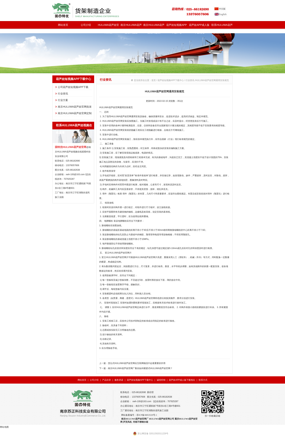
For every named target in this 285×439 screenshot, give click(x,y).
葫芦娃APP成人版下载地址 (199, 26)
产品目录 (106, 380)
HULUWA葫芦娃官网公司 (161, 419)
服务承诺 (119, 380)
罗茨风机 (127, 422)
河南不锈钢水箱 (140, 422)
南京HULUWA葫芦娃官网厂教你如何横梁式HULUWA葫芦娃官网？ (140, 368)
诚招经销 (161, 380)
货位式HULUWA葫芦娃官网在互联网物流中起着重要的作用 (136, 363)
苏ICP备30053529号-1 (147, 415)
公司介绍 (86, 24)
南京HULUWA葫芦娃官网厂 (134, 419)
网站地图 (4, 427)
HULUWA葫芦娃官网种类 (108, 26)
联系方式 (203, 380)
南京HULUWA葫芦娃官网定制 (153, 26)
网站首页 (63, 24)
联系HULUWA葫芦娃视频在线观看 (221, 26)
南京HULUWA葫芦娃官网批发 (131, 26)
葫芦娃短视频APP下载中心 (176, 26)
